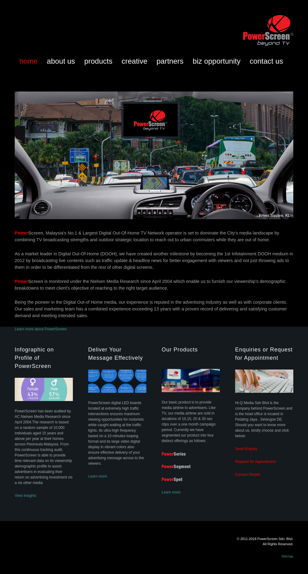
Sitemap (287, 556)
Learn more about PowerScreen (41, 329)
